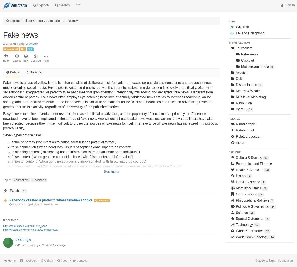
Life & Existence (248, 182)
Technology (245, 225)
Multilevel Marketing (248, 97)
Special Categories (250, 219)
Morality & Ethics (249, 188)
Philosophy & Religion (252, 201)
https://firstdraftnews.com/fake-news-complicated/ (30, 229)
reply (48, 204)
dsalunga (35, 204)
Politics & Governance (253, 207)
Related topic (243, 124)
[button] (78, 5)
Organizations (246, 194)
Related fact (242, 130)
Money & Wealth (245, 91)
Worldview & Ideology (252, 237)
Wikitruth (239, 27)
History (241, 176)
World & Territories (250, 231)
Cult (236, 78)
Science (242, 213)
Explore (15, 20)
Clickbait (245, 60)
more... (241, 109)
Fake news (72, 20)
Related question (245, 136)
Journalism (55, 20)
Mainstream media (255, 67)
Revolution (241, 103)
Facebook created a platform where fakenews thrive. (51, 200)
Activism (239, 72)
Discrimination (246, 85)
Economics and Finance (251, 164)
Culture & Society (33, 20)
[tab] (13, 72)
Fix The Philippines (247, 33)
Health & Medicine (250, 170)
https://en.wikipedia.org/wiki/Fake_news (25, 226)
